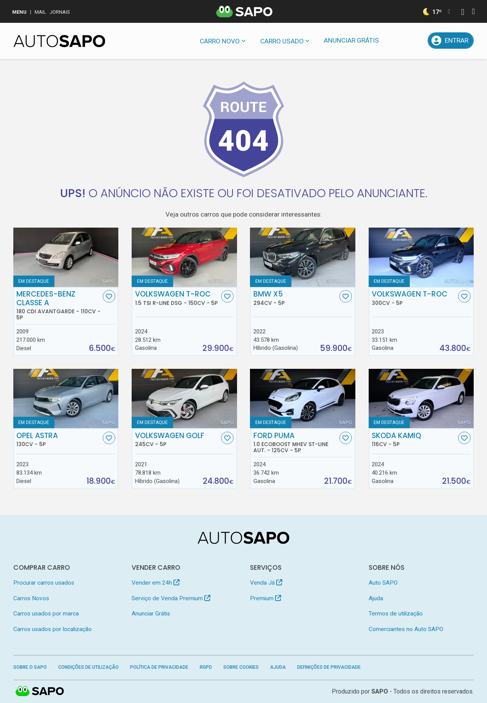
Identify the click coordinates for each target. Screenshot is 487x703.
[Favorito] (109, 296)
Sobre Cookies (241, 667)
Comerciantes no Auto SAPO (406, 629)
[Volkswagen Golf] (184, 398)
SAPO (379, 691)
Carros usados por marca (46, 613)
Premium (265, 598)
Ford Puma (295, 443)
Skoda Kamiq (414, 440)
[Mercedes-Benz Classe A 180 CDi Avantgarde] (66, 257)
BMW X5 (295, 298)
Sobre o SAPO (30, 667)
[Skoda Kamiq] (421, 398)
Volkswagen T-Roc (177, 298)
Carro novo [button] (220, 41)
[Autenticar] (462, 12)
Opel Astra (58, 440)
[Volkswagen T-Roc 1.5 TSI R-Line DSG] (184, 257)
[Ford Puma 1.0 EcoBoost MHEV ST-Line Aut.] (302, 398)
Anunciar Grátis (351, 40)
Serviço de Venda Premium (171, 598)
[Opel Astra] (66, 398)
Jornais (60, 12)
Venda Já (266, 582)
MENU (19, 12)
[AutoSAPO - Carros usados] (59, 41)
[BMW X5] (302, 257)
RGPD (206, 667)
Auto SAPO (383, 582)
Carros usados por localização (52, 629)
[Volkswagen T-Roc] (421, 257)
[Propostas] (416, 40)
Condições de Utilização (88, 667)
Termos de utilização (396, 613)
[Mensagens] (396, 40)
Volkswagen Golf (177, 440)
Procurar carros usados (43, 582)
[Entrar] (451, 40)
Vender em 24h (156, 582)
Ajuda (376, 598)
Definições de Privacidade (329, 667)
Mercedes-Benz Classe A (58, 305)
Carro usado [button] (282, 41)
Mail (40, 12)
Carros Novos (31, 598)
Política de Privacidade (159, 667)
